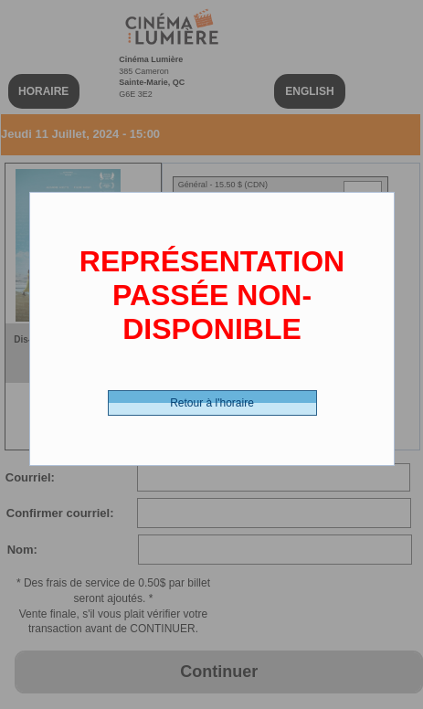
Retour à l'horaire (212, 403)
